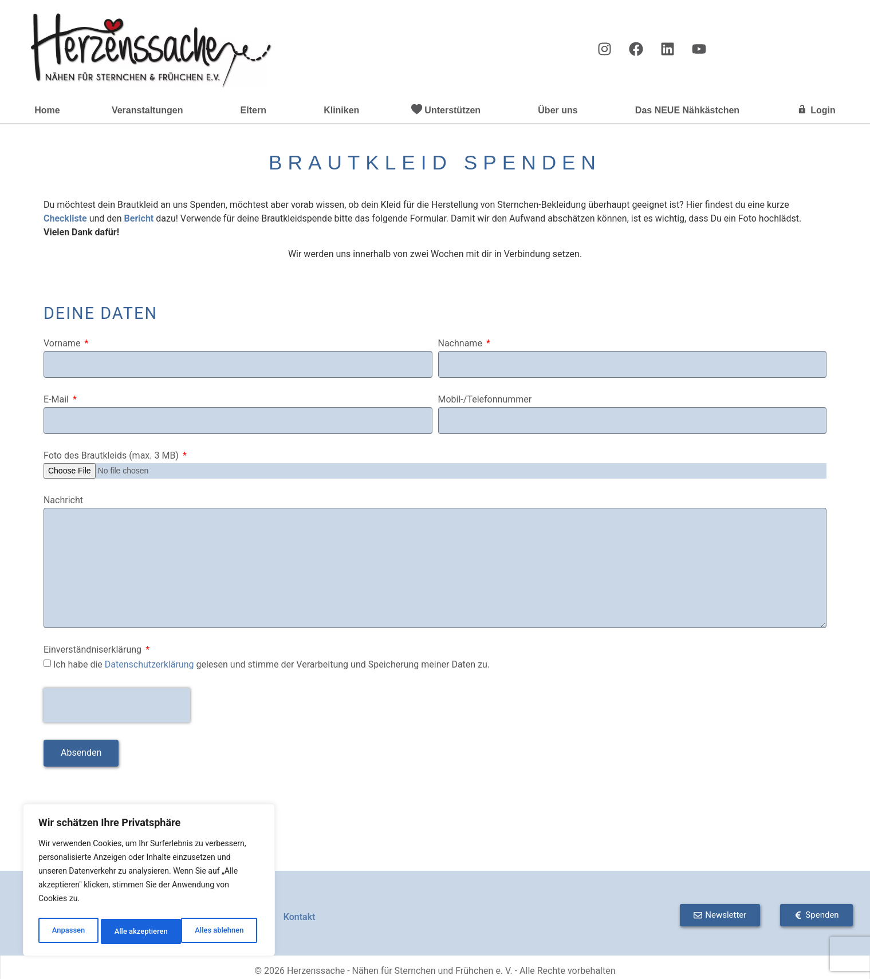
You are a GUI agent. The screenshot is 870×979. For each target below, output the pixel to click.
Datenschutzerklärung (149, 663)
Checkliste (65, 218)
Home (47, 110)
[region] (149, 882)
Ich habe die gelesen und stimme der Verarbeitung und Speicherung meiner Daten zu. (271, 663)
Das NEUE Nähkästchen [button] (690, 110)
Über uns (560, 110)
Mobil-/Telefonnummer (485, 400)
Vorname (63, 344)
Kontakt (300, 916)
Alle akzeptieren (219, 931)
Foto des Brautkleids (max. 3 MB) (112, 456)
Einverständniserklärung (94, 650)
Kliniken (341, 110)
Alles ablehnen (138, 931)
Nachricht (63, 501)
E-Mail (57, 400)
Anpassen (67, 931)
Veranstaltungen (150, 110)
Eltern (256, 110)
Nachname (461, 344)
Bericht (139, 218)
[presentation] (117, 705)
